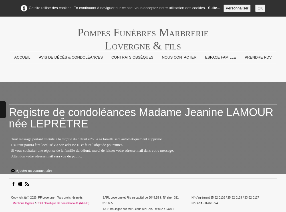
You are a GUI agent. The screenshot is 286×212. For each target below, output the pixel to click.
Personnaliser (237, 8)
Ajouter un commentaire (34, 170)
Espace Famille (220, 57)
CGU (40, 203)
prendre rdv (258, 57)
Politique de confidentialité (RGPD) (67, 203)
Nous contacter (179, 57)
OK (260, 8)
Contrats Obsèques (132, 57)
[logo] (142, 35)
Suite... (214, 8)
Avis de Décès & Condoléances (71, 57)
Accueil (22, 57)
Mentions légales (23, 203)
